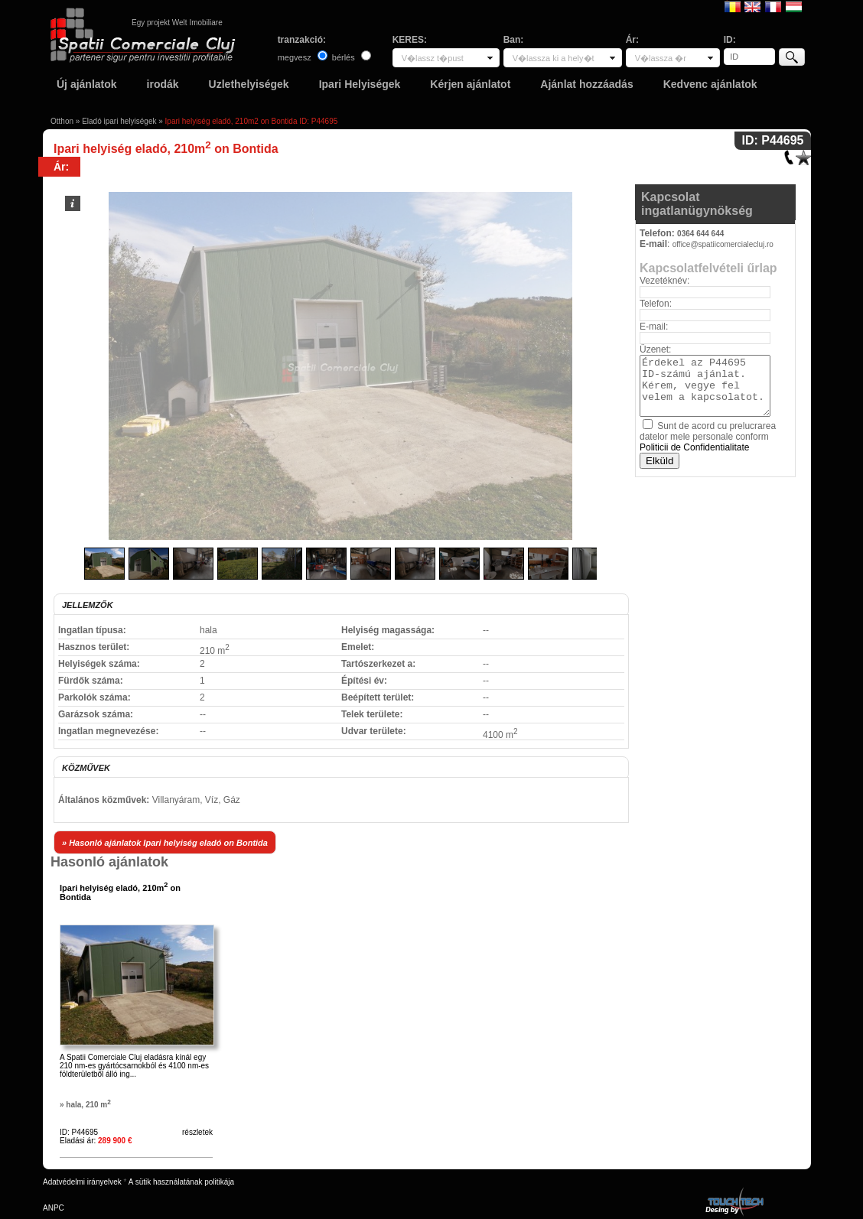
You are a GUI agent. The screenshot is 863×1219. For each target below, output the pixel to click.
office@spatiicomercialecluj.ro (722, 244)
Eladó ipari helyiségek (119, 121)
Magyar (794, 6)
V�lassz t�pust (433, 58)
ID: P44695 (79, 1132)
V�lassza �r (660, 58)
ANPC (53, 1208)
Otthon (61, 121)
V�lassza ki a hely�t (553, 58)
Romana (733, 6)
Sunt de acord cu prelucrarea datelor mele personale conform (708, 437)
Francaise (773, 6)
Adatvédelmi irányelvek (82, 1182)
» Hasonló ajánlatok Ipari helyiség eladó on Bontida (165, 842)
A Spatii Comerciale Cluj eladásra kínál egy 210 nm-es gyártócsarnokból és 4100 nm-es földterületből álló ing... (134, 1065)
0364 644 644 (700, 233)
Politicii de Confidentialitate (694, 447)
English (752, 6)
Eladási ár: (96, 1140)
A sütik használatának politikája (181, 1182)
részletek (197, 1132)
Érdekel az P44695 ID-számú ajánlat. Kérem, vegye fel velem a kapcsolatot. (705, 386)
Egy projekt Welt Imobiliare (177, 22)
